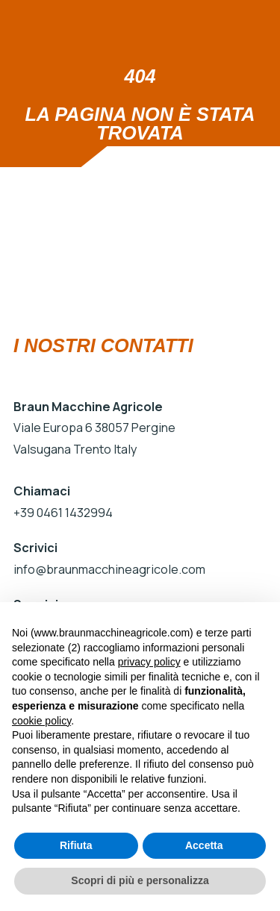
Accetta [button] (204, 845)
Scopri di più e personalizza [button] (139, 880)
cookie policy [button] (41, 721)
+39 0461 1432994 (63, 512)
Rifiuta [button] (76, 845)
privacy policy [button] (149, 662)
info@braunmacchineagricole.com (107, 569)
